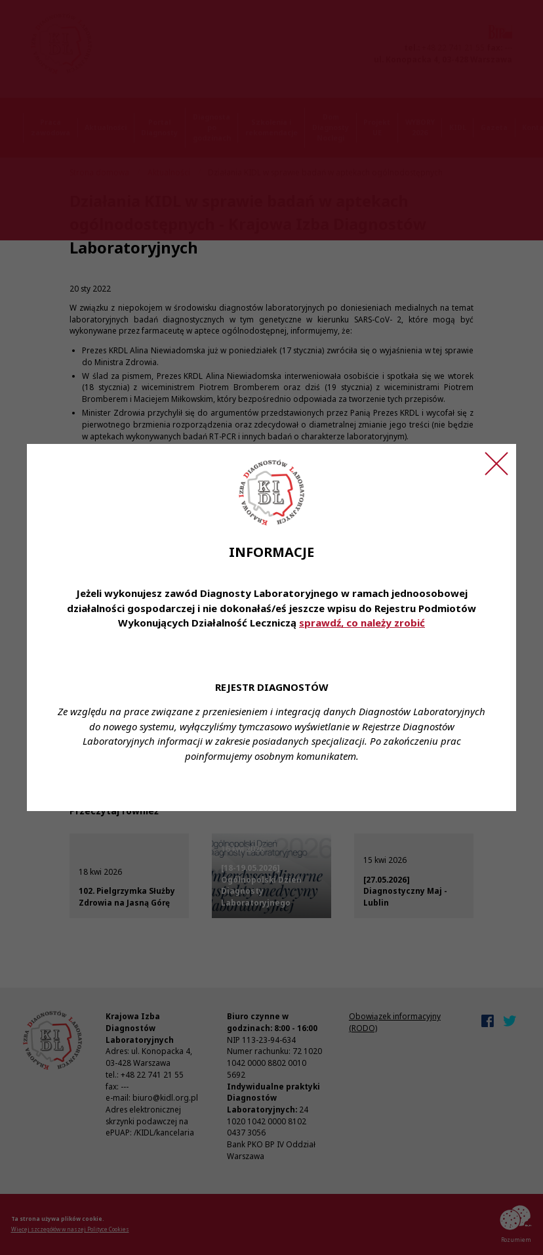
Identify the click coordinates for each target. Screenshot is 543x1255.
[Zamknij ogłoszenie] (496, 463)
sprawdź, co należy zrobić (362, 622)
